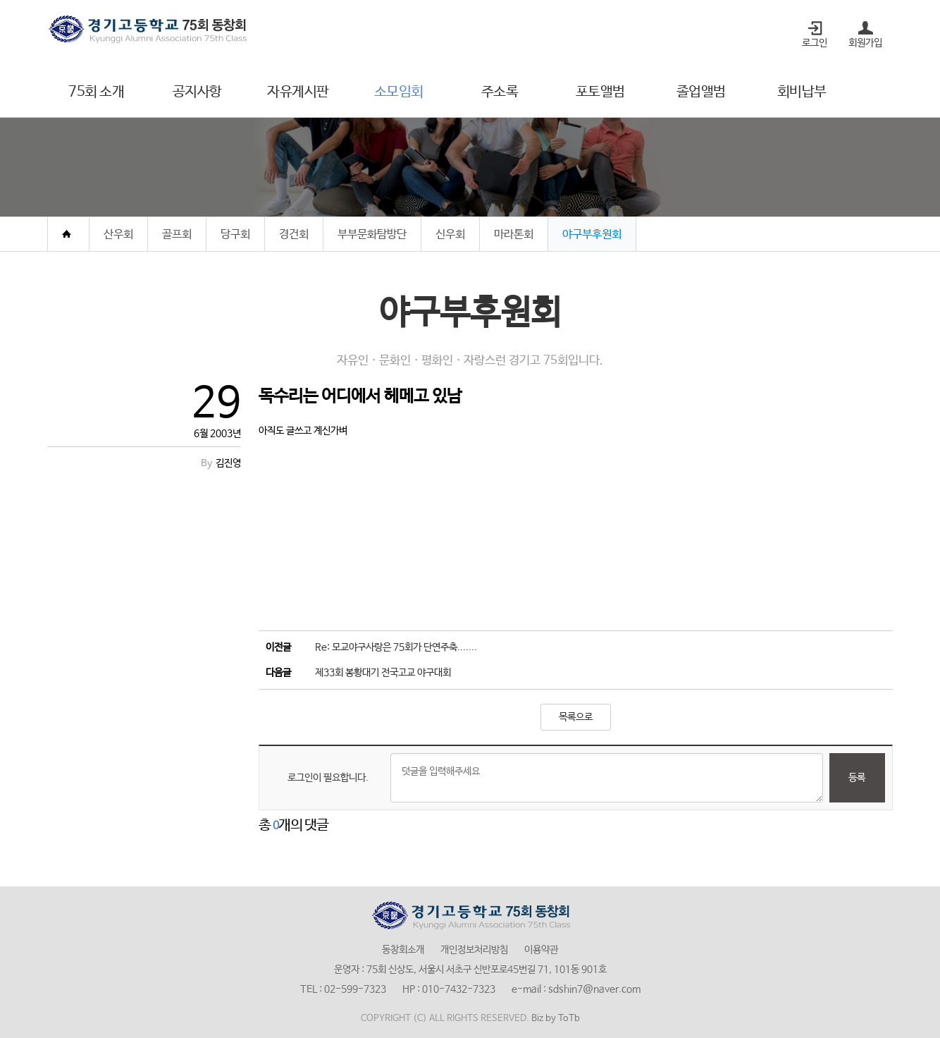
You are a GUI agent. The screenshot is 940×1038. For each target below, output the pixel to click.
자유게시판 (298, 92)
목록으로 (576, 717)
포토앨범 (600, 92)
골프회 (177, 234)
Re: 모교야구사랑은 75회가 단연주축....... (396, 647)
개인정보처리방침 (474, 949)
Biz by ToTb (555, 1018)
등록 (856, 777)
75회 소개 (96, 92)
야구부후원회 (591, 234)
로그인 (814, 43)
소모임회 (398, 92)
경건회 (294, 234)
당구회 (235, 234)
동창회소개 (403, 949)
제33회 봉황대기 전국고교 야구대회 (383, 672)
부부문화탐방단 (372, 234)
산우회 (118, 234)
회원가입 (865, 43)
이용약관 (541, 949)
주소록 (500, 92)
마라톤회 (513, 234)
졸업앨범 (701, 92)
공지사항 (197, 92)
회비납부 (802, 92)
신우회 (450, 234)
